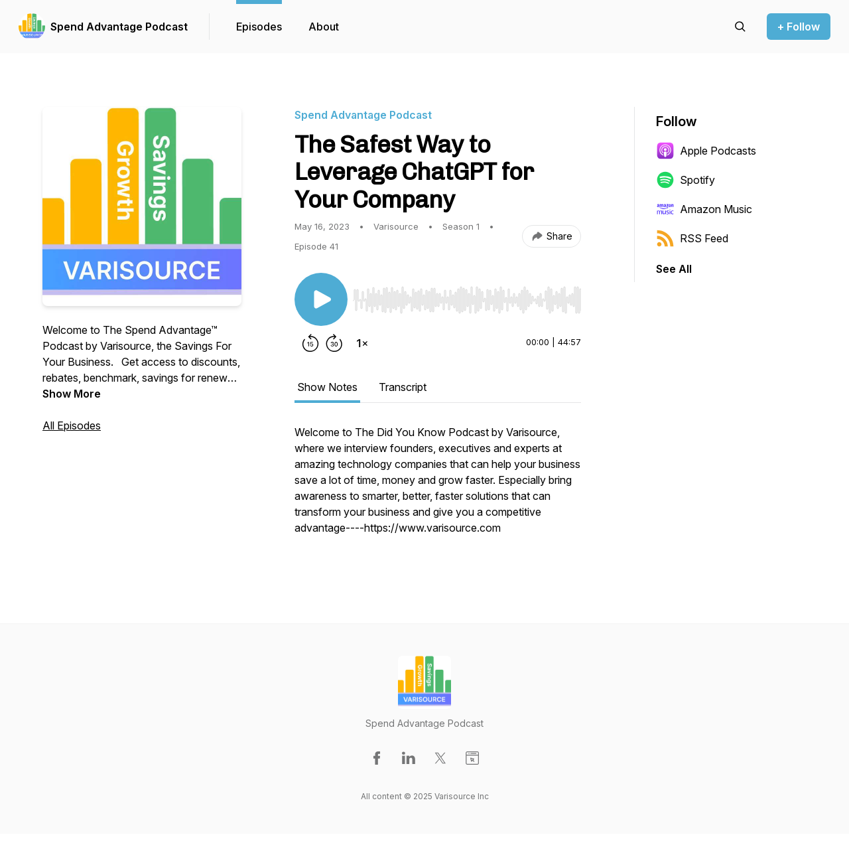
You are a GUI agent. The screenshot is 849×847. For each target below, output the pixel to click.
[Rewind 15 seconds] (310, 343)
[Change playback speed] (362, 343)
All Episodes (71, 425)
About (323, 26)
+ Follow (798, 26)
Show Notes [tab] (327, 387)
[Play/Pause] (321, 299)
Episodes (259, 26)
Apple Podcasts (706, 150)
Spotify (685, 180)
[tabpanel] (437, 486)
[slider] (467, 300)
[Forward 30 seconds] (334, 343)
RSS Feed (692, 238)
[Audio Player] (467, 296)
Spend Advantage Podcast (119, 26)
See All (674, 268)
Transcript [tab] (402, 387)
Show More (71, 393)
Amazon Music (704, 209)
